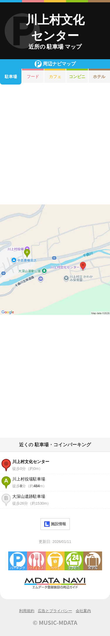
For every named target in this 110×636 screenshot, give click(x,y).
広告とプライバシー (55, 611)
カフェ (55, 76)
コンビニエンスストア (74, 560)
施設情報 (55, 524)
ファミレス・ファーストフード (36, 560)
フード (33, 76)
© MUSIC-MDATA (55, 622)
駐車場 (11, 76)
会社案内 (83, 611)
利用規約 (26, 611)
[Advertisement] (55, 144)
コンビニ (77, 76)
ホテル (92, 560)
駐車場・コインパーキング (17, 560)
